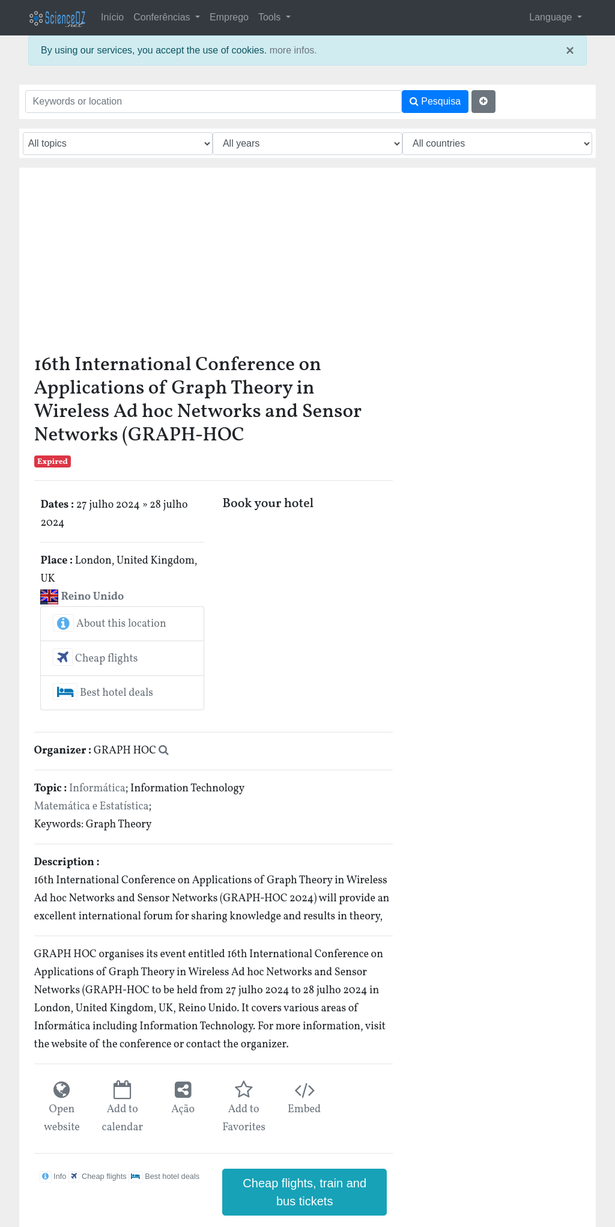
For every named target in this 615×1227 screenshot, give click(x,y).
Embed (304, 1109)
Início (112, 17)
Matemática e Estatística (91, 806)
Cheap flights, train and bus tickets (304, 1192)
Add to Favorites (243, 1118)
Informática (97, 788)
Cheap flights (95, 658)
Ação (183, 1109)
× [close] (570, 50)
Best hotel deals (103, 693)
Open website (62, 1118)
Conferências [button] (163, 17)
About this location (109, 624)
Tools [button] (270, 17)
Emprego (229, 17)
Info (53, 1176)
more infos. (293, 50)
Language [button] (552, 17)
